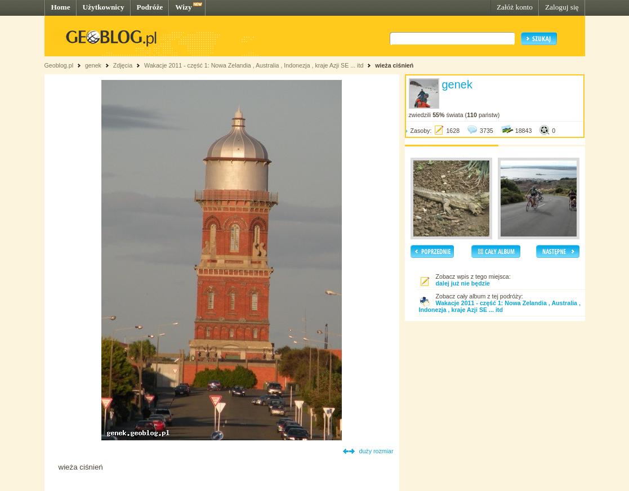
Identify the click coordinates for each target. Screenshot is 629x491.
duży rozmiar (376, 451)
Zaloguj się (562, 7)
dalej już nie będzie (463, 283)
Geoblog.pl (59, 65)
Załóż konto (515, 7)
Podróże (150, 7)
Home (60, 7)
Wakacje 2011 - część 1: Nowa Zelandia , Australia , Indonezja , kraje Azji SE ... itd (253, 65)
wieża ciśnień (394, 65)
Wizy (183, 7)
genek (93, 65)
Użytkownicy (103, 7)
